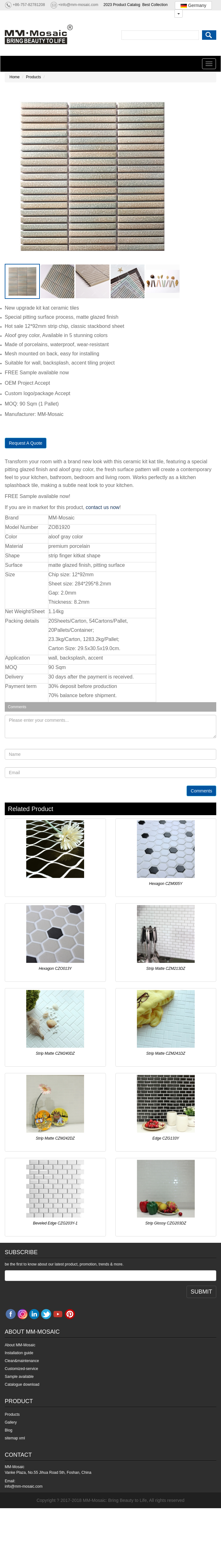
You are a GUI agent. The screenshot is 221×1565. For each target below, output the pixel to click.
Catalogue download (22, 1384)
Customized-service (21, 1368)
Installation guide (19, 1353)
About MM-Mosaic (20, 1345)
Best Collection (155, 5)
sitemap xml (15, 1438)
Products (33, 77)
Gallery (11, 1422)
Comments (201, 790)
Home (14, 77)
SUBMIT (201, 1292)
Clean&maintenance (22, 1361)
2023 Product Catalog (121, 5)
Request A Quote (25, 443)
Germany (193, 5)
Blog (8, 1430)
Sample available (19, 1376)
